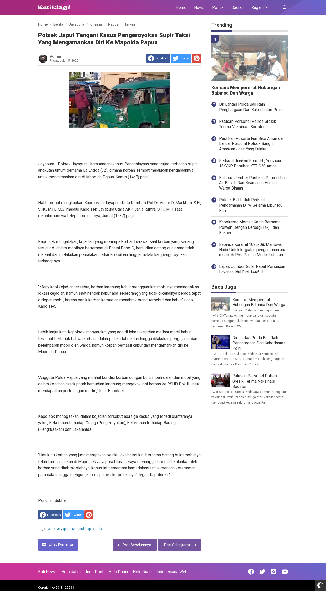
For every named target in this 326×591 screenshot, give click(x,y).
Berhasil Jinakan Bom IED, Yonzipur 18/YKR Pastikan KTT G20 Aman (250, 163)
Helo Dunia (118, 571)
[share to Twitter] (181, 58)
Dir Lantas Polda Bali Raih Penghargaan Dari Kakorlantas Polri (250, 107)
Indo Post (94, 571)
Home (181, 7)
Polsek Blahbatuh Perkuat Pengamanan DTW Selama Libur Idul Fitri (251, 205)
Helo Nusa (142, 571)
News (199, 7)
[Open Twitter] (262, 572)
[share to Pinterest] (196, 58)
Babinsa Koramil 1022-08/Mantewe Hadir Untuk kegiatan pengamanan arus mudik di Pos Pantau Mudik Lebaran (253, 250)
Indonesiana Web (172, 571)
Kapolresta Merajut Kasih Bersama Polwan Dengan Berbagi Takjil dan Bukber (249, 227)
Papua (89, 529)
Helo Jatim (71, 571)
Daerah (237, 7)
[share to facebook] (158, 58)
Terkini (100, 529)
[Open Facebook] (251, 572)
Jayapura (63, 529)
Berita (51, 529)
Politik (218, 7)
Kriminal (78, 529)
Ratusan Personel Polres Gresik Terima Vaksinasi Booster (247, 124)
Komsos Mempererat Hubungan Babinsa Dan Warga (245, 90)
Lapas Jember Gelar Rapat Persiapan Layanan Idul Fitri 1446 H (252, 269)
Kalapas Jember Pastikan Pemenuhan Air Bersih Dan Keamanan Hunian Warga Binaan (253, 183)
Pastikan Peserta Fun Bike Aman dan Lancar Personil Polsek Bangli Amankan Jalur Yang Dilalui (251, 144)
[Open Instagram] (273, 572)
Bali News (47, 571)
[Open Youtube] (285, 572)
